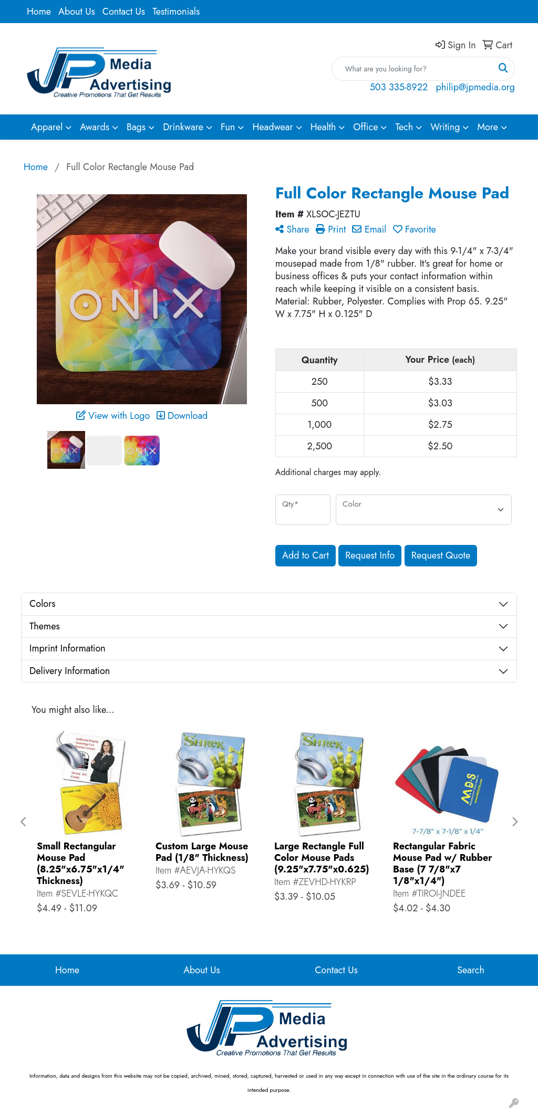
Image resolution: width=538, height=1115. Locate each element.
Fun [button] (228, 127)
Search (470, 970)
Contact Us (123, 11)
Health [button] (323, 127)
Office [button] (365, 127)
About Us (76, 11)
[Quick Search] (412, 69)
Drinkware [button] (183, 127)
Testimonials (176, 11)
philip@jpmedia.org (475, 87)
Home (39, 11)
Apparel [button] (47, 127)
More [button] (487, 127)
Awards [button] (94, 127)
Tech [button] (404, 127)
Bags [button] (136, 127)
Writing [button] (445, 127)
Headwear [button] (272, 127)
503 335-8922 (399, 87)
